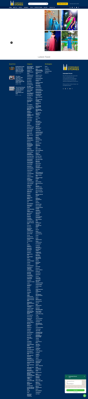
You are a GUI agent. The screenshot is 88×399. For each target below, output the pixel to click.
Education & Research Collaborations (30, 229)
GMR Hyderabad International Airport (30, 312)
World (37, 389)
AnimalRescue (30, 95)
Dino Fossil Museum (29, 214)
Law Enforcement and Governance (39, 133)
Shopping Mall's (39, 284)
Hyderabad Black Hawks (30, 345)
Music (37, 170)
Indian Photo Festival (38, 80)
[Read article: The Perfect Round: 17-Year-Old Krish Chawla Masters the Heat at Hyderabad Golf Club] (12, 89)
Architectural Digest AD (29, 101)
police (37, 237)
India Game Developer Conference (29, 395)
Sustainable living (39, 313)
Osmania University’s (38, 211)
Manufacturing (39, 139)
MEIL (37, 147)
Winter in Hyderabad (38, 383)
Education (29, 226)
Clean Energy (29, 170)
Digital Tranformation (30, 211)
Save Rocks (38, 274)
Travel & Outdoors (38, 355)
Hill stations (29, 334)
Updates (37, 364)
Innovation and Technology (39, 95)
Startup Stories (39, 301)
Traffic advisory (39, 350)
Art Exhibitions (30, 106)
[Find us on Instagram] (70, 7)
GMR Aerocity (30, 309)
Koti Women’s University (38, 128)
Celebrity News (30, 152)
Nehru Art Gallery (39, 188)
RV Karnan (38, 271)
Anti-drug (29, 97)
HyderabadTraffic (30, 380)
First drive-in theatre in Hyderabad (29, 268)
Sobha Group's (39, 286)
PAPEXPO (38, 215)
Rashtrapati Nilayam (38, 263)
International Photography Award (38, 106)
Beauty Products (30, 127)
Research (38, 268)
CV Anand (29, 187)
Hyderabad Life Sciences (30, 356)
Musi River (38, 169)
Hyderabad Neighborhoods (30, 359)
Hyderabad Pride (30, 360)
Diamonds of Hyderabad (29, 205)
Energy (28, 235)
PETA (37, 228)
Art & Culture (29, 104)
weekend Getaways (38, 377)
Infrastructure (38, 87)
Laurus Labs (38, 130)
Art (27, 103)
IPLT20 (37, 116)
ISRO (37, 119)
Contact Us (47, 69)
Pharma (37, 229)
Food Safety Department (29, 278)
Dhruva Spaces (30, 203)
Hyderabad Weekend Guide (30, 370)
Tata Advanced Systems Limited (39, 324)
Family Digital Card (30, 257)
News (37, 196)
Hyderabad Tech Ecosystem (30, 368)
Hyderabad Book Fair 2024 (30, 348)
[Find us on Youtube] (76, 7)
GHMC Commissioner (30, 296)
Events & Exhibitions (29, 246)
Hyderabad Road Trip (30, 365)
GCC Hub (29, 290)
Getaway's (29, 292)
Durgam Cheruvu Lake (30, 223)
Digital (28, 207)
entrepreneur (29, 240)
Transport (38, 352)
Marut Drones (38, 143)
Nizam (37, 201)
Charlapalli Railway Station (30, 154)
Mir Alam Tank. (39, 156)
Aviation (28, 122)
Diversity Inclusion (29, 216)
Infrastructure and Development (39, 90)
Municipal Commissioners (39, 167)
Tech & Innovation (39, 327)
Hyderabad (29, 342)
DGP (28, 201)
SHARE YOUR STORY (62, 3)
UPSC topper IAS (39, 365)
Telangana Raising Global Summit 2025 (39, 335)
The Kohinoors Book (39, 342)
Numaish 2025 (38, 204)
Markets (37, 141)
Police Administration (39, 239)
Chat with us (81, 395)
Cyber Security (30, 189)
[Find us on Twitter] (74, 7)
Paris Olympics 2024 (39, 220)
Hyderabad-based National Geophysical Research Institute (30, 374)
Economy (29, 225)
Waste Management (38, 374)
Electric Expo (29, 233)
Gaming (28, 289)
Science (37, 276)
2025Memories (30, 75)
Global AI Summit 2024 (30, 300)
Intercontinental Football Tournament (39, 100)
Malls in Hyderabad (38, 138)
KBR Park (37, 126)
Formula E (29, 280)
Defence (28, 193)
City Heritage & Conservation (30, 163)
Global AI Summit (30, 298)
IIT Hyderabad (30, 385)
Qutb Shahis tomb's (38, 250)
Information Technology (38, 86)
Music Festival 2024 (39, 176)
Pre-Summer (38, 243)
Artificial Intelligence (29, 112)
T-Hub (37, 315)
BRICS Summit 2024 (30, 136)
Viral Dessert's (39, 372)
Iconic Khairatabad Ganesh (29, 383)
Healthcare (29, 327)
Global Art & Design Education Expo (30, 303)
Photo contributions (38, 232)
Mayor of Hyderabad (38, 145)
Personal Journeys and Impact (38, 225)
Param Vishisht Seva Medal (39, 217)
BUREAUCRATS (30, 140)
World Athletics (39, 390)
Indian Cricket (38, 76)
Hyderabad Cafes (30, 349)
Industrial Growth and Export (39, 83)
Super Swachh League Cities (38, 312)
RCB (36, 265)
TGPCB (37, 338)
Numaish (37, 202)
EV (27, 242)
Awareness (29, 125)
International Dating (38, 104)
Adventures (29, 78)
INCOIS (28, 390)
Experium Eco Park (30, 255)
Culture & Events (30, 181)
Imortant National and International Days (30, 388)
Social (37, 287)
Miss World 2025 (39, 159)
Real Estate (38, 266)
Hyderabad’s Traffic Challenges (29, 378)
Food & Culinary (30, 270)
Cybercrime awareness (29, 191)
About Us (47, 72)
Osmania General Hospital (39, 208)
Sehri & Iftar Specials (38, 281)
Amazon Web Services (29, 91)
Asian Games (29, 117)
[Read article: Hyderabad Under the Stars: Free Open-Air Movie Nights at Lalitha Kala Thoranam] (12, 68)
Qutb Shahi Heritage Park (38, 247)
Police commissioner (39, 242)
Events (28, 244)
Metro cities (38, 148)
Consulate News (30, 173)
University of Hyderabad (38, 362)
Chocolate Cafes (30, 156)
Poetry (37, 235)
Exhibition (29, 252)
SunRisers (38, 307)
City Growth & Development (30, 160)
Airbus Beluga (30, 88)
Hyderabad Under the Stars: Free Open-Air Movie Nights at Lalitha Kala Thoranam (20, 69)
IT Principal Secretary (38, 124)
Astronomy (29, 119)
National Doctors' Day (39, 184)
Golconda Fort (30, 315)
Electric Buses (30, 232)
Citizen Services (30, 157)
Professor (38, 245)
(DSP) (28, 73)
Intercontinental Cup (39, 97)
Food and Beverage (29, 273)
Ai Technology (30, 84)
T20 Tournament (39, 318)
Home (46, 66)
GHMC (28, 293)
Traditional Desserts (38, 349)
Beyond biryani (30, 128)
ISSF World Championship (39, 122)
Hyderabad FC (30, 351)
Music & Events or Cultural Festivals (39, 173)
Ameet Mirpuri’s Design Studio (30, 94)
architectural (29, 98)
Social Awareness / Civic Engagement (39, 290)
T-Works (37, 316)
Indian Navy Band (39, 78)
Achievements (30, 76)
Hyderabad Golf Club (30, 353)
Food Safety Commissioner (30, 275)
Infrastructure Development (38, 92)
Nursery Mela (38, 205)
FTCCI (28, 283)
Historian (29, 335)
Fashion (28, 259)
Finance (28, 264)
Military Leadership (38, 154)
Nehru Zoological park (39, 192)
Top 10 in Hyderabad (38, 345)
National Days (38, 181)
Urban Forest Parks (38, 370)
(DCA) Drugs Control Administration (30, 71)
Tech (37, 325)
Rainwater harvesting (38, 255)
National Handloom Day (39, 186)
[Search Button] (47, 3)
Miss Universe (38, 157)
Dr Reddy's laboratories (29, 219)
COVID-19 (29, 175)
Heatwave (29, 329)
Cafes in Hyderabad (29, 148)
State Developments (39, 305)
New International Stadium (39, 195)
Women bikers (39, 384)
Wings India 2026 (39, 380)
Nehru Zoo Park (39, 190)
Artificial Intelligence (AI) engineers (30, 114)
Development (29, 200)
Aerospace (29, 79)
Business (29, 141)
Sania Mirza (38, 273)
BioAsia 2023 (29, 130)
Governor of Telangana (29, 319)
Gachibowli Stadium (29, 285)
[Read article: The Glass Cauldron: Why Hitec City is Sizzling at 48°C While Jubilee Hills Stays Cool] (12, 78)
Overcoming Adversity (38, 213)
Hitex (28, 339)
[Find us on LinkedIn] (72, 7)
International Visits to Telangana (38, 113)
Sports (37, 297)
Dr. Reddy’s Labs (30, 221)
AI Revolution (29, 83)
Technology (38, 329)
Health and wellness (29, 326)
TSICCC (37, 356)
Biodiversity (29, 131)
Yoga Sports (38, 392)
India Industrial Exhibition (39, 67)
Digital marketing (30, 209)
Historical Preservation (29, 338)
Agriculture (29, 81)
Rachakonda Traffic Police (38, 253)
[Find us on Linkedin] (65, 88)
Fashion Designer (30, 260)
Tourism (37, 346)
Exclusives (29, 250)
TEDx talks (38, 330)
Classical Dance (30, 168)
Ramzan (37, 260)
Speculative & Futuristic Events (39, 295)
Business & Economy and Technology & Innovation (30, 145)
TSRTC (37, 358)
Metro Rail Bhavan (39, 150)
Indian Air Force (39, 75)
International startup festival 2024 (39, 110)
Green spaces (30, 320)
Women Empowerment (39, 387)
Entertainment (30, 236)
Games (28, 287)
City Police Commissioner (30, 167)
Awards (28, 123)
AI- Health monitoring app (30, 87)
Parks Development (38, 222)
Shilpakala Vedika (39, 282)
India (28, 392)
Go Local (47, 68)
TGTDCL (37, 340)
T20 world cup (39, 320)
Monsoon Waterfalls (38, 161)
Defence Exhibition (29, 196)
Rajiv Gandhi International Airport (38, 258)
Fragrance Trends (30, 281)
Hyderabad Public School (30, 363)
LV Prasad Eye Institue (38, 135)
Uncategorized (39, 359)
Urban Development (38, 368)
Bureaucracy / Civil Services (30, 138)
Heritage (29, 330)
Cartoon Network (30, 150)
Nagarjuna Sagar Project (39, 178)
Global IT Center (30, 308)
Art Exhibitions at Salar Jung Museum (30, 108)
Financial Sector (30, 265)
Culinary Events (30, 176)
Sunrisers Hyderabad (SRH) (39, 309)
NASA (37, 180)
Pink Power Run (39, 233)
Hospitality (29, 341)
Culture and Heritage (29, 186)
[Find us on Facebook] (78, 7)
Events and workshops (29, 249)
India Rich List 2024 (38, 73)
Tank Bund (38, 321)
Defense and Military (29, 198)
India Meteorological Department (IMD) (39, 70)
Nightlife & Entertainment (38, 199)
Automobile (29, 120)
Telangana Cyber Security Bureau (39, 333)
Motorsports (38, 163)
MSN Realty (38, 165)
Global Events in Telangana (30, 306)
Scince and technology (38, 278)
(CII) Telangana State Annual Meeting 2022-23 (30, 67)
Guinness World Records (30, 323)
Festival (28, 262)
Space (37, 292)
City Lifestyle (29, 164)
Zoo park (38, 393)
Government (29, 316)
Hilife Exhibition (30, 332)
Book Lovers (29, 133)
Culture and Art (30, 183)
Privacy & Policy (48, 71)
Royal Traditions (39, 269)
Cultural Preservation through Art (29, 179)
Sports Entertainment (38, 299)
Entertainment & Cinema (30, 239)
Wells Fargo (38, 379)
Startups (37, 302)
